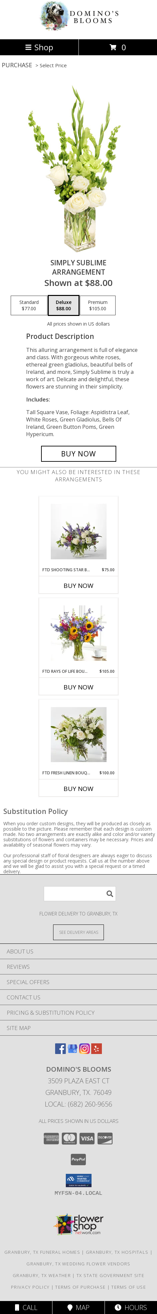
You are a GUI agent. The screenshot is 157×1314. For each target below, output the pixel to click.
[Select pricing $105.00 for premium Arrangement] (97, 305)
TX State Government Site (110, 1275)
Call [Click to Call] (26, 1307)
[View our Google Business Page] (72, 1052)
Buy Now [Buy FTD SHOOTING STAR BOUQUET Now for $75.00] (78, 585)
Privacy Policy (30, 1287)
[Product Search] (80, 893)
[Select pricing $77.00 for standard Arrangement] (29, 305)
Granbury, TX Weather (42, 1275)
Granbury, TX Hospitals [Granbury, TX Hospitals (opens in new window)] (117, 1252)
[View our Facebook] (60, 1052)
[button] (79, 1180)
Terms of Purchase (80, 1287)
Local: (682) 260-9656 (78, 1104)
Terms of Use (128, 1287)
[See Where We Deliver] (78, 932)
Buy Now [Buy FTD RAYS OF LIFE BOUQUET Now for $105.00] (78, 687)
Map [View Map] (78, 1307)
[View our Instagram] (84, 1052)
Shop (39, 47)
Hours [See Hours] (131, 1307)
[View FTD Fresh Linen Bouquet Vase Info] (79, 734)
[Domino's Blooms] (78, 29)
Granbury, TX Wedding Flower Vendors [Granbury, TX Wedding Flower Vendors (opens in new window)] (78, 1264)
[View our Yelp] (96, 1052)
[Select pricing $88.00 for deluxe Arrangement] (63, 305)
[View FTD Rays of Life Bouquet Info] (79, 633)
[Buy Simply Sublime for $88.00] (78, 454)
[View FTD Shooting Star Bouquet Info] (79, 531)
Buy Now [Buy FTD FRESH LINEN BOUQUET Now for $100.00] (78, 788)
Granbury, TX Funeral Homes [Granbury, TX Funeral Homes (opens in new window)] (42, 1252)
